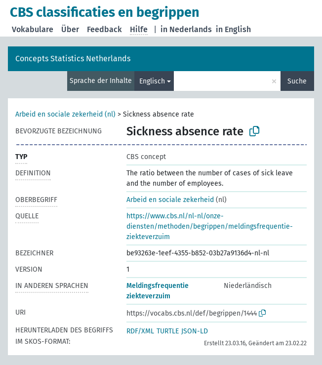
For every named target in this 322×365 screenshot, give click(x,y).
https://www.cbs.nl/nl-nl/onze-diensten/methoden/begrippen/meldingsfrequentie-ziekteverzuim (209, 226)
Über (70, 29)
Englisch (152, 81)
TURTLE (168, 331)
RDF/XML (140, 331)
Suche (297, 81)
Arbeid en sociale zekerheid (170, 200)
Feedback (104, 29)
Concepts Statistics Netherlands (72, 58)
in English (233, 29)
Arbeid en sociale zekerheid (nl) (65, 114)
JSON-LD (194, 331)
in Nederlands (186, 29)
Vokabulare (32, 29)
